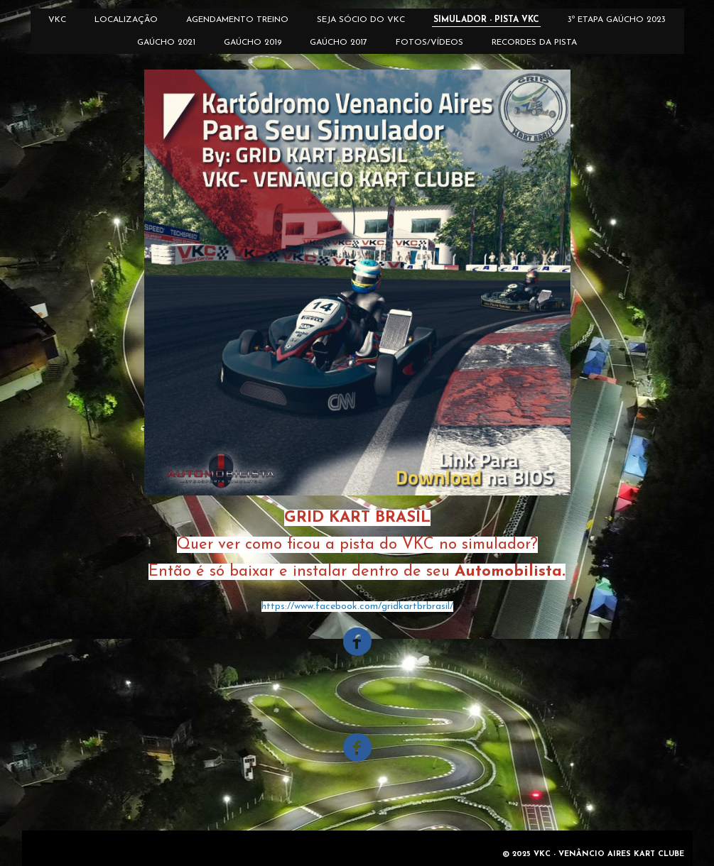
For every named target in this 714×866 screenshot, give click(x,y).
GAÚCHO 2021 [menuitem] (166, 42)
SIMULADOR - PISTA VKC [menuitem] (486, 20)
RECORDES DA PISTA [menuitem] (534, 42)
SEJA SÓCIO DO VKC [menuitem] (361, 20)
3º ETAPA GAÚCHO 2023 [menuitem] (617, 20)
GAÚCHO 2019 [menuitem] (252, 42)
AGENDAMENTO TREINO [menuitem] (237, 20)
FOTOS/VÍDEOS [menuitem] (429, 42)
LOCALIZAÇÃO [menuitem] (126, 20)
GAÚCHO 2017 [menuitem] (338, 42)
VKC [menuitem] (57, 20)
